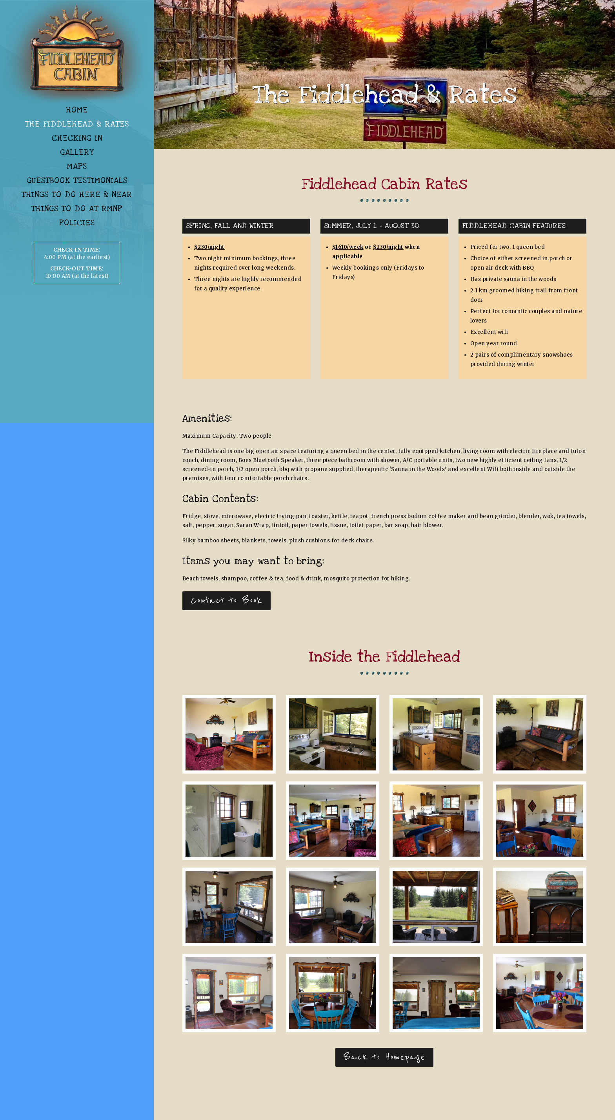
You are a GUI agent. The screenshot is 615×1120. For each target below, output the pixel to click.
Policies (77, 223)
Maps (77, 166)
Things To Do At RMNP (76, 209)
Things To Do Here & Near (77, 195)
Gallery (77, 152)
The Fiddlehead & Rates (77, 124)
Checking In (77, 138)
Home (77, 110)
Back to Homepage (384, 1057)
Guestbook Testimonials (77, 181)
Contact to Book (226, 600)
